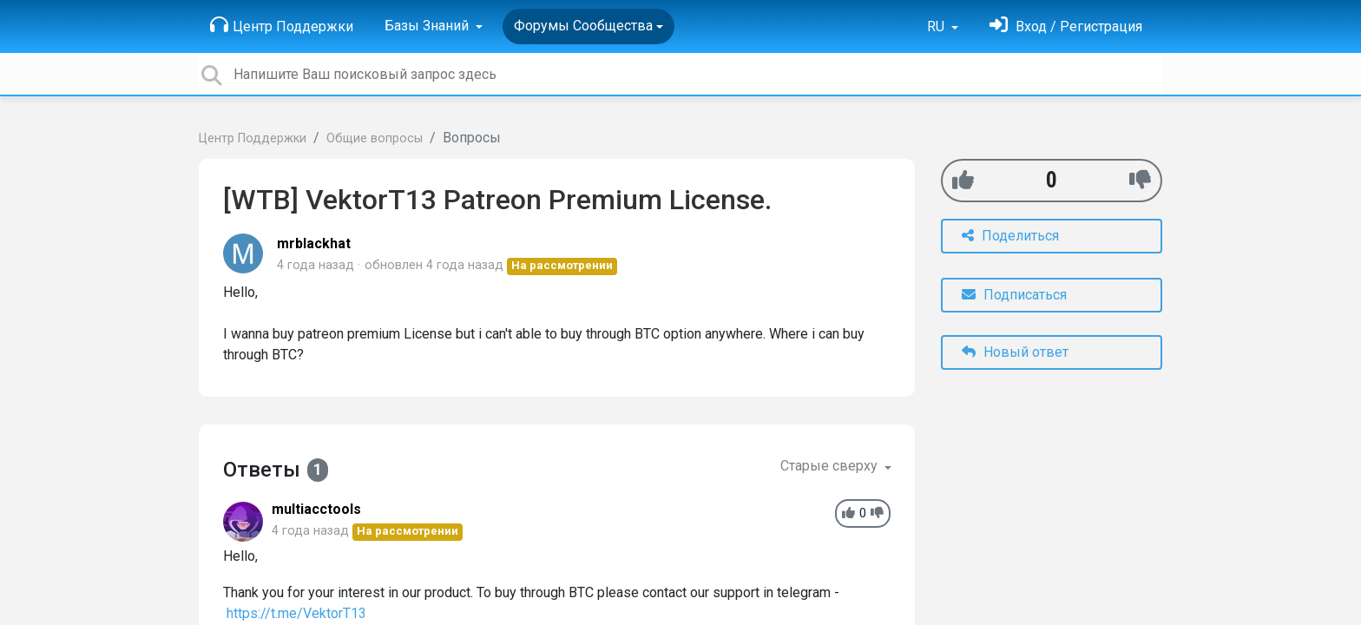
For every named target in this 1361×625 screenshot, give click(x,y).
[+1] (963, 180)
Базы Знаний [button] (428, 25)
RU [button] (937, 26)
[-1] (1140, 180)
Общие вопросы (374, 138)
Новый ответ (1015, 352)
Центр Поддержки (281, 25)
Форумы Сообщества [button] (583, 25)
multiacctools (316, 509)
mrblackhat (314, 243)
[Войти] (1066, 26)
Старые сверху (830, 465)
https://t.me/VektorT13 (296, 613)
